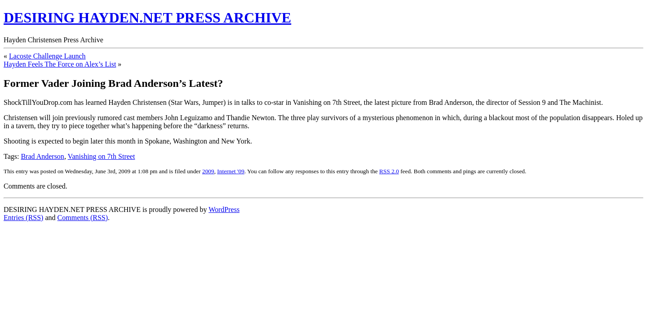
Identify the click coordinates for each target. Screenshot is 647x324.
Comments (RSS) (83, 217)
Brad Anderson (42, 156)
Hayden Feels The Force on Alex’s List (60, 64)
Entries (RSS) (23, 217)
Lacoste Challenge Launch (47, 56)
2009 (208, 171)
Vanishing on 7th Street (101, 156)
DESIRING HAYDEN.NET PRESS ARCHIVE (147, 17)
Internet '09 (230, 171)
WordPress (223, 209)
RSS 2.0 (389, 171)
